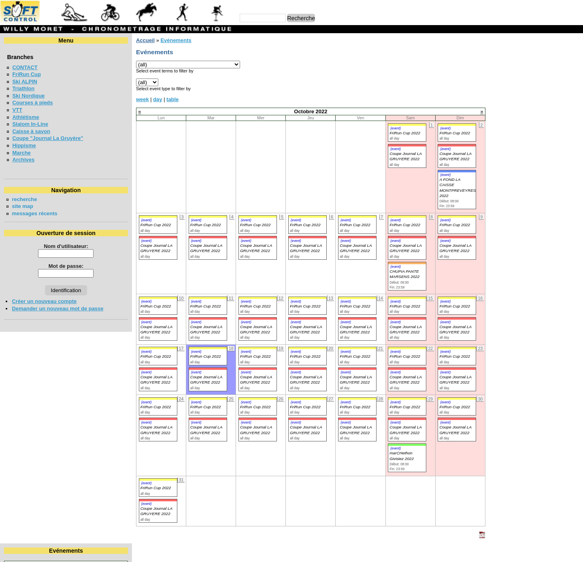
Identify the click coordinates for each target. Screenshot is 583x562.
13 (526, 82)
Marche (21, 153)
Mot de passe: (58, 266)
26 (512, 96)
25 (497, 96)
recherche (24, 199)
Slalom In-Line (30, 124)
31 (481, 104)
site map (22, 206)
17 (481, 89)
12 (512, 82)
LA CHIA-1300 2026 (502, 215)
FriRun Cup (26, 74)
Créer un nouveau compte (44, 301)
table (157, 99)
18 (497, 89)
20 (526, 89)
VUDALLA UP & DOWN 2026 (513, 186)
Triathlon (23, 88)
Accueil (130, 40)
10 (481, 82)
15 (559, 82)
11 (497, 82)
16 (574, 82)
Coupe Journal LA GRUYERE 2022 (141, 248)
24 (481, 96)
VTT (17, 110)
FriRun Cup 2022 (384, 133)
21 (542, 89)
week (127, 99)
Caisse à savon (31, 131)
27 (526, 96)
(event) (375, 128)
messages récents (34, 213)
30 (574, 96)
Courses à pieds (32, 103)
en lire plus (565, 276)
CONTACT (24, 67)
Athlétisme (25, 117)
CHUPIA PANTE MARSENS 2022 (384, 274)
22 (559, 89)
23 (574, 89)
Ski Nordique (28, 96)
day (142, 99)
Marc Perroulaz (330, 552)
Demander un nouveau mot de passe (57, 308)
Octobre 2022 (524, 54)
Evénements (160, 40)
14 (542, 82)
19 (512, 89)
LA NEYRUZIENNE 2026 (507, 230)
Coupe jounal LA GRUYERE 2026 (519, 136)
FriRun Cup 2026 (499, 172)
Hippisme (24, 145)
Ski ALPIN (24, 81)
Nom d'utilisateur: (58, 246)
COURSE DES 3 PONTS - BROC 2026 (524, 201)
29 (559, 96)
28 (542, 96)
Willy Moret (276, 552)
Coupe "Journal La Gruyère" (47, 138)
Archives (23, 160)
